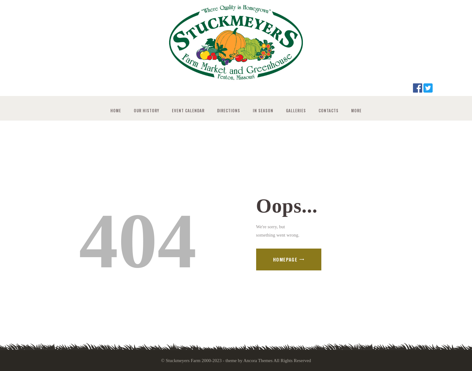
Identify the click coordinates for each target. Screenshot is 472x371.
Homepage (285, 259)
